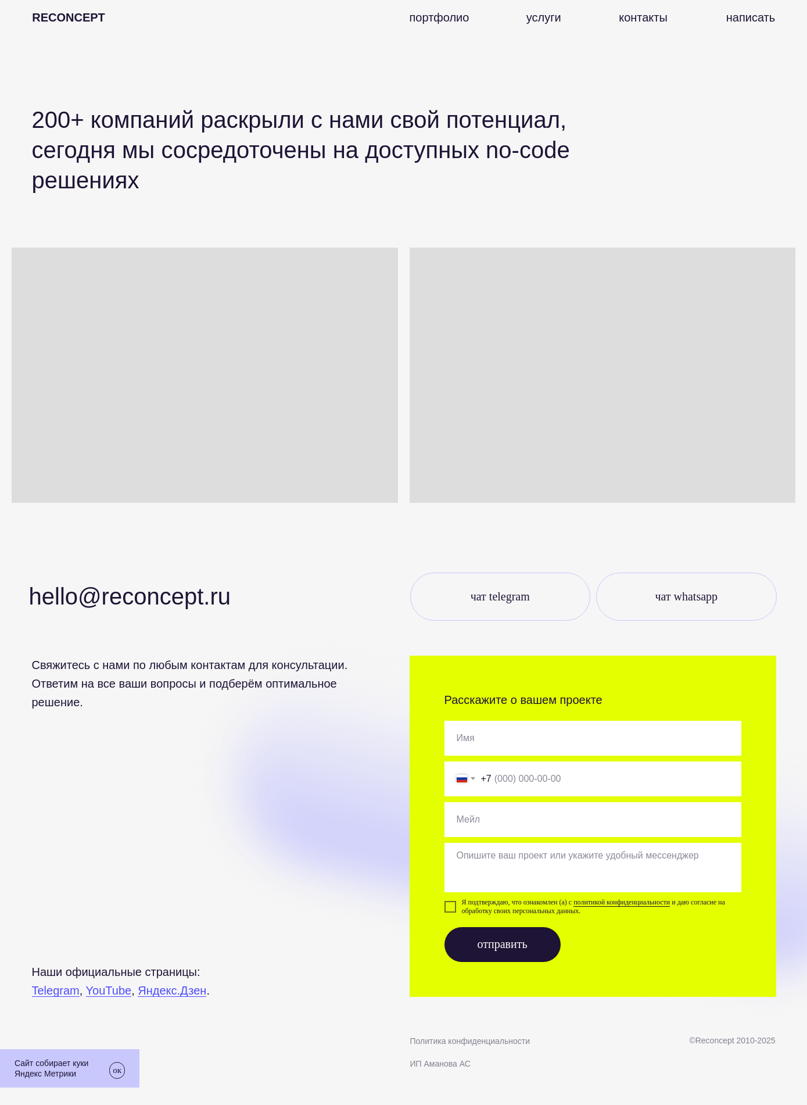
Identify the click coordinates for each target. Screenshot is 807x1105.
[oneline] (592, 738)
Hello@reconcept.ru (130, 596)
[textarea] (592, 867)
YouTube (109, 990)
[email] (592, 819)
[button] (750, 17)
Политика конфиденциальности (470, 1041)
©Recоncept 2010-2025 (732, 1040)
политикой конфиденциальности (621, 902)
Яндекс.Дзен (172, 990)
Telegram (56, 990)
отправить (502, 944)
